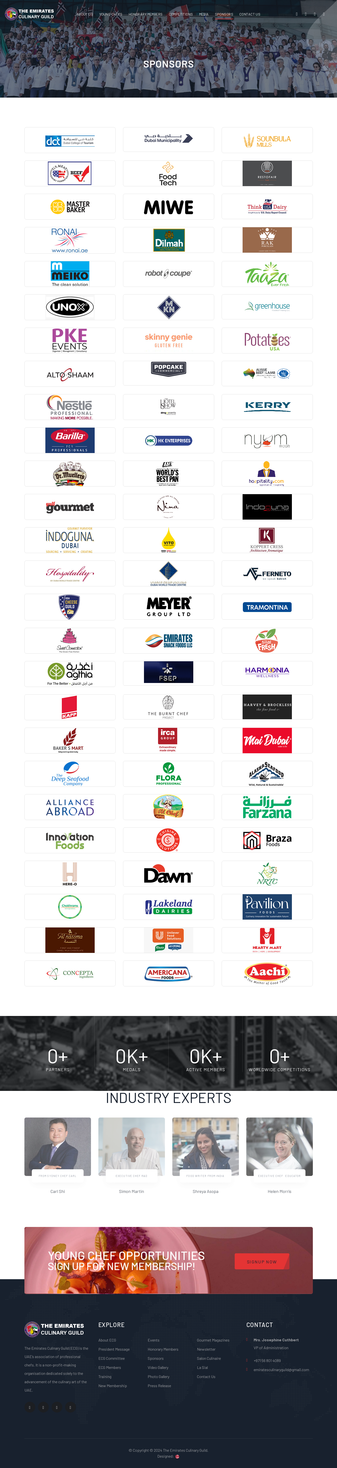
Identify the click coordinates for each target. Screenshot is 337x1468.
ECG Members (109, 1367)
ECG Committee (111, 1358)
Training (104, 1376)
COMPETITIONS (181, 14)
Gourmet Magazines (213, 1340)
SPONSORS (224, 14)
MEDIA (204, 14)
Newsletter (206, 1349)
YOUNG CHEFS (111, 14)
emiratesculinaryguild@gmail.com (281, 1369)
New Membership (112, 1385)
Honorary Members (163, 1349)
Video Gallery (158, 1367)
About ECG (107, 1340)
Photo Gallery (158, 1376)
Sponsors (156, 1358)
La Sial (202, 1367)
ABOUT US (85, 14)
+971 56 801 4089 (267, 1360)
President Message (114, 1349)
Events (154, 1340)
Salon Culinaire (209, 1358)
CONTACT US (249, 14)
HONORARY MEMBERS (146, 14)
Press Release (159, 1385)
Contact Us (206, 1376)
